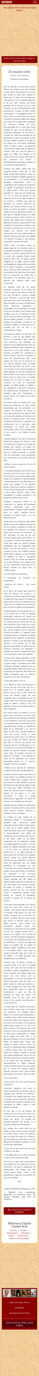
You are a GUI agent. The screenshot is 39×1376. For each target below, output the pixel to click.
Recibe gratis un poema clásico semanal (19, 1324)
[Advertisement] (19, 33)
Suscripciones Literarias (19, 1313)
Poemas (23, 1230)
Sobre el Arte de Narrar (19, 1238)
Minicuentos (12, 1233)
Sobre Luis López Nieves (19, 1302)
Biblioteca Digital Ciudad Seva (19, 1224)
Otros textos (23, 1235)
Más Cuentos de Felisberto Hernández (19, 1211)
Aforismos (25, 1233)
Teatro (11, 1235)
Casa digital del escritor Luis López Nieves (19, 9)
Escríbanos (19, 1307)
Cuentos (13, 1230)
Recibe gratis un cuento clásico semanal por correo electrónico (19, 59)
